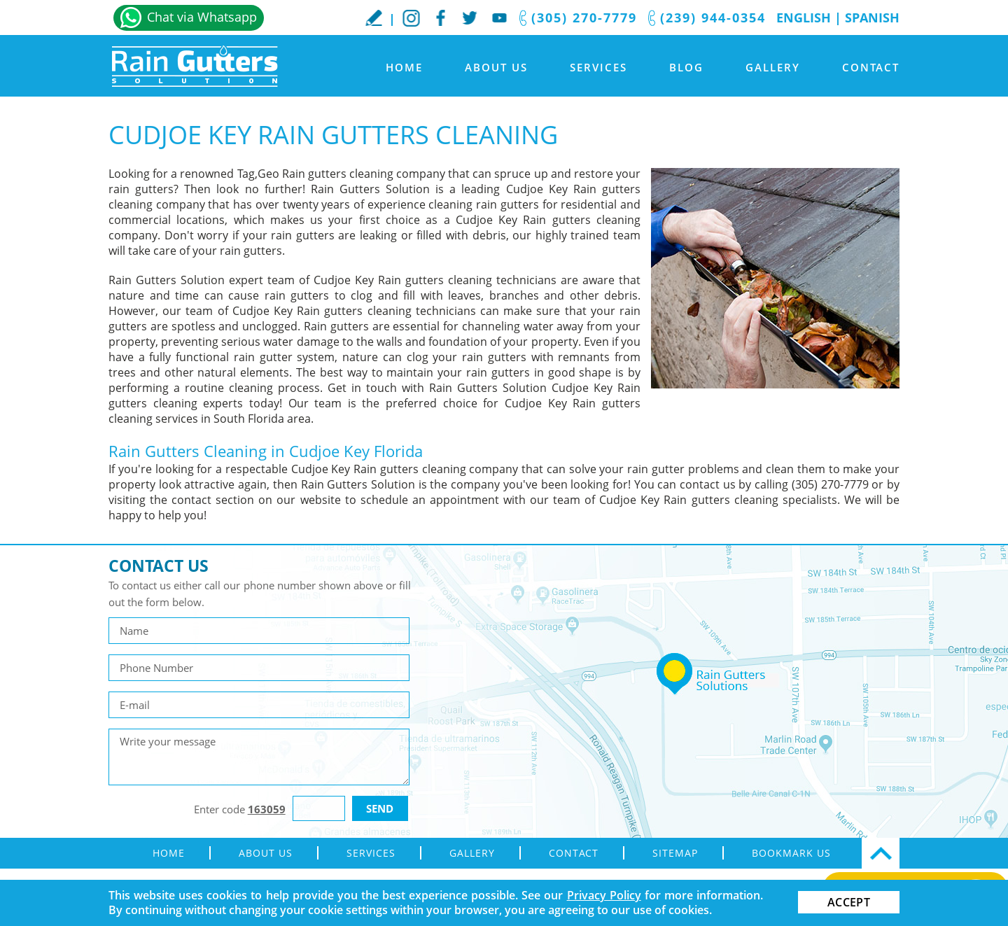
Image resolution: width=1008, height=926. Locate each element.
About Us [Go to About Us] (496, 67)
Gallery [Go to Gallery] (773, 67)
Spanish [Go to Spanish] (872, 17)
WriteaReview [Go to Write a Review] (374, 17)
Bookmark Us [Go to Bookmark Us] (791, 853)
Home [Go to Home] (404, 67)
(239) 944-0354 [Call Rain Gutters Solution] (713, 17)
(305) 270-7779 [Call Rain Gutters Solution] (584, 17)
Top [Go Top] (880, 853)
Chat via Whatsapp (202, 16)
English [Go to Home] (803, 17)
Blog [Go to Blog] (686, 67)
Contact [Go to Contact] (870, 67)
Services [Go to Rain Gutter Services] (598, 67)
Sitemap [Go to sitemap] (675, 853)
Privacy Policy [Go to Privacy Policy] (604, 895)
